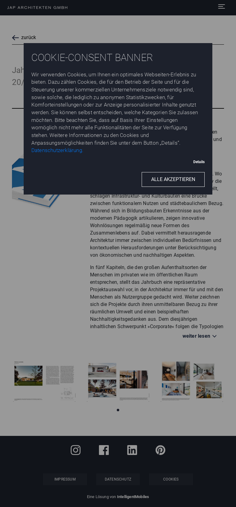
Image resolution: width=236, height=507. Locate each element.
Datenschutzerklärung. (57, 150)
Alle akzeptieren (173, 179)
